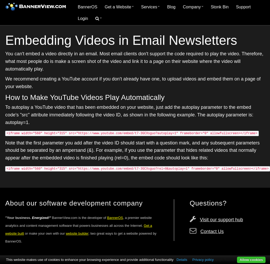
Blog (171, 7)
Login (83, 18)
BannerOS (87, 7)
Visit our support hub (221, 219)
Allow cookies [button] (251, 260)
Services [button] (150, 7)
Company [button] (193, 7)
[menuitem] (87, 7)
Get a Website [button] (119, 7)
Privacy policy (203, 260)
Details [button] (182, 260)
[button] (99, 18)
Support (243, 7)
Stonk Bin (220, 7)
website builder (77, 233)
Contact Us (212, 231)
